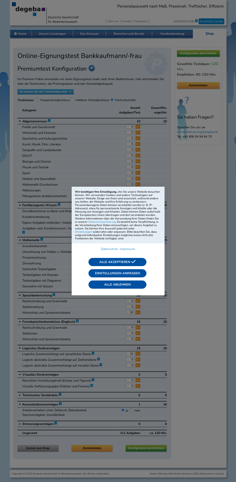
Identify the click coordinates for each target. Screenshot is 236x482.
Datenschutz (109, 249)
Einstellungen (83, 232)
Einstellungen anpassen (117, 273)
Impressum (127, 249)
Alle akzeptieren (117, 262)
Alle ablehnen (117, 284)
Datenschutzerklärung (102, 222)
